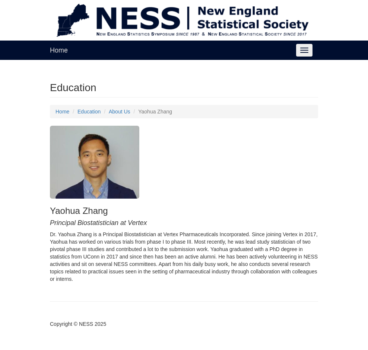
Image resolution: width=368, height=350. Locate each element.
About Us (119, 112)
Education (89, 112)
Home (59, 50)
